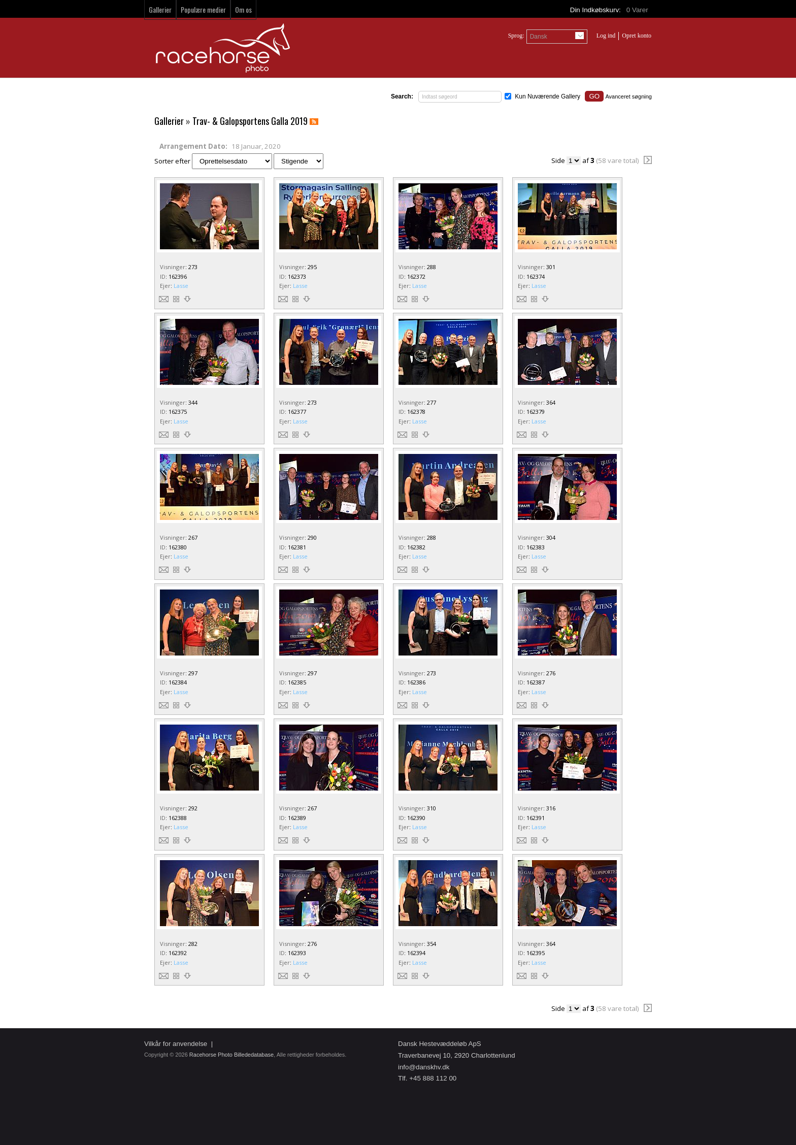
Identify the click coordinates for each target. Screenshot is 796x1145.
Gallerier (160, 9)
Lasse (181, 285)
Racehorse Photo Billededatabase (231, 1055)
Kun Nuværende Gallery (547, 96)
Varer (638, 10)
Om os (243, 9)
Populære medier (203, 9)
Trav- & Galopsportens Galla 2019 (250, 120)
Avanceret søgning (628, 96)
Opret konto (636, 35)
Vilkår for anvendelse (175, 1044)
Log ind (606, 35)
